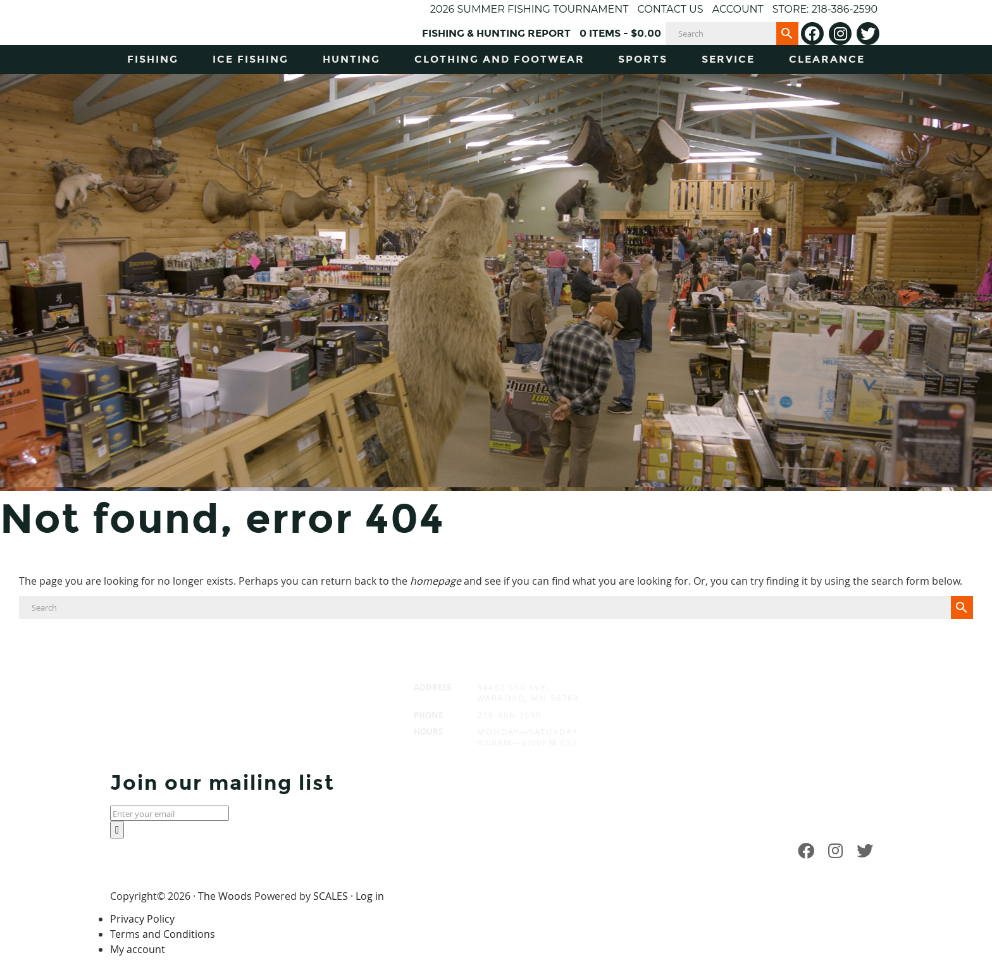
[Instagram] (840, 33)
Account (738, 9)
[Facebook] (812, 33)
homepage (435, 581)
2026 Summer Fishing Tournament (529, 9)
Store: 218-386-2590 (824, 9)
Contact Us (670, 9)
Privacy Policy (142, 919)
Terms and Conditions (162, 934)
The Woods (225, 896)
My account (137, 949)
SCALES (330, 896)
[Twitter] (868, 33)
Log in (370, 896)
